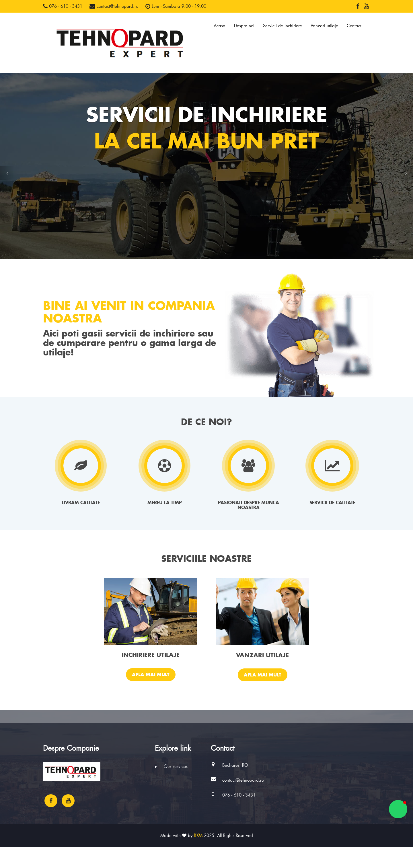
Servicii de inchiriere (282, 26)
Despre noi (244, 26)
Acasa (219, 26)
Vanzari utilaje (324, 26)
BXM (198, 835)
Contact (354, 26)
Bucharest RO (235, 765)
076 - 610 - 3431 (62, 6)
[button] (7, 173)
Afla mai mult (151, 674)
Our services (171, 766)
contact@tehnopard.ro (113, 6)
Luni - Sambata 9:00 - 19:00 (175, 6)
